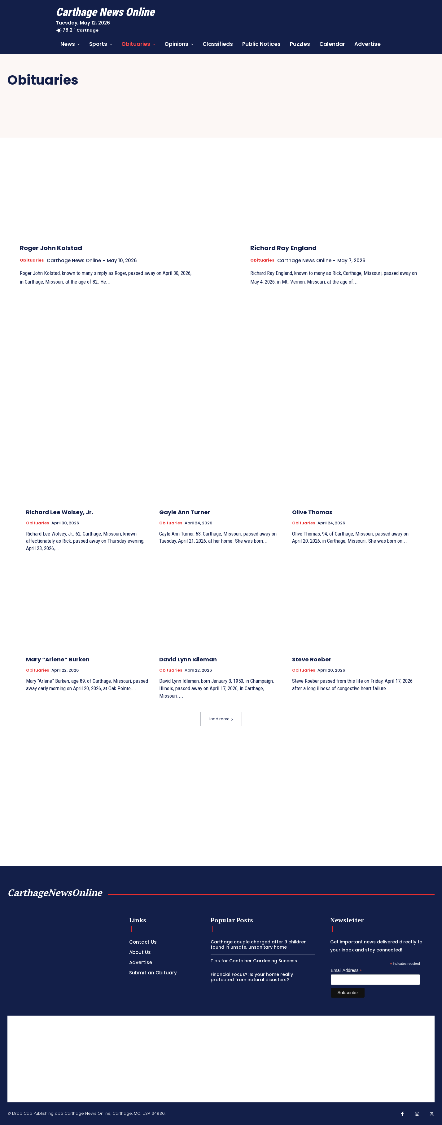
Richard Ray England (300, 247)
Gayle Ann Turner (184, 512)
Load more (221, 719)
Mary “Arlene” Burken (58, 660)
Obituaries (33, 260)
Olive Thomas (312, 512)
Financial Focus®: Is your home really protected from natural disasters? (252, 977)
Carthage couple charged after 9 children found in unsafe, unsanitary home (259, 945)
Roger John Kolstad (67, 247)
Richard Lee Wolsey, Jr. (59, 512)
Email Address (346, 971)
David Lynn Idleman (188, 660)
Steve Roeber (311, 660)
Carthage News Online (78, 260)
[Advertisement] (221, 1059)
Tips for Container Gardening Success (254, 961)
